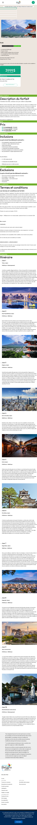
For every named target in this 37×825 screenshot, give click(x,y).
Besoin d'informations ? (10, 84)
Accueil (2, 778)
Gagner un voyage (5, 792)
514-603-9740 (4, 774)
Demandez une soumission (6, 784)
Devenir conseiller (5, 802)
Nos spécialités (4, 800)
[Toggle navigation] (3, 2)
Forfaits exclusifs (5, 786)
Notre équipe (4, 798)
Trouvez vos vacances (5, 782)
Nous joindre (4, 804)
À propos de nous (4, 796)
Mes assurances (22, 784)
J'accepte (18, 821)
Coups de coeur (4, 790)
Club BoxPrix (3, 788)
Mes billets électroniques (24, 782)
